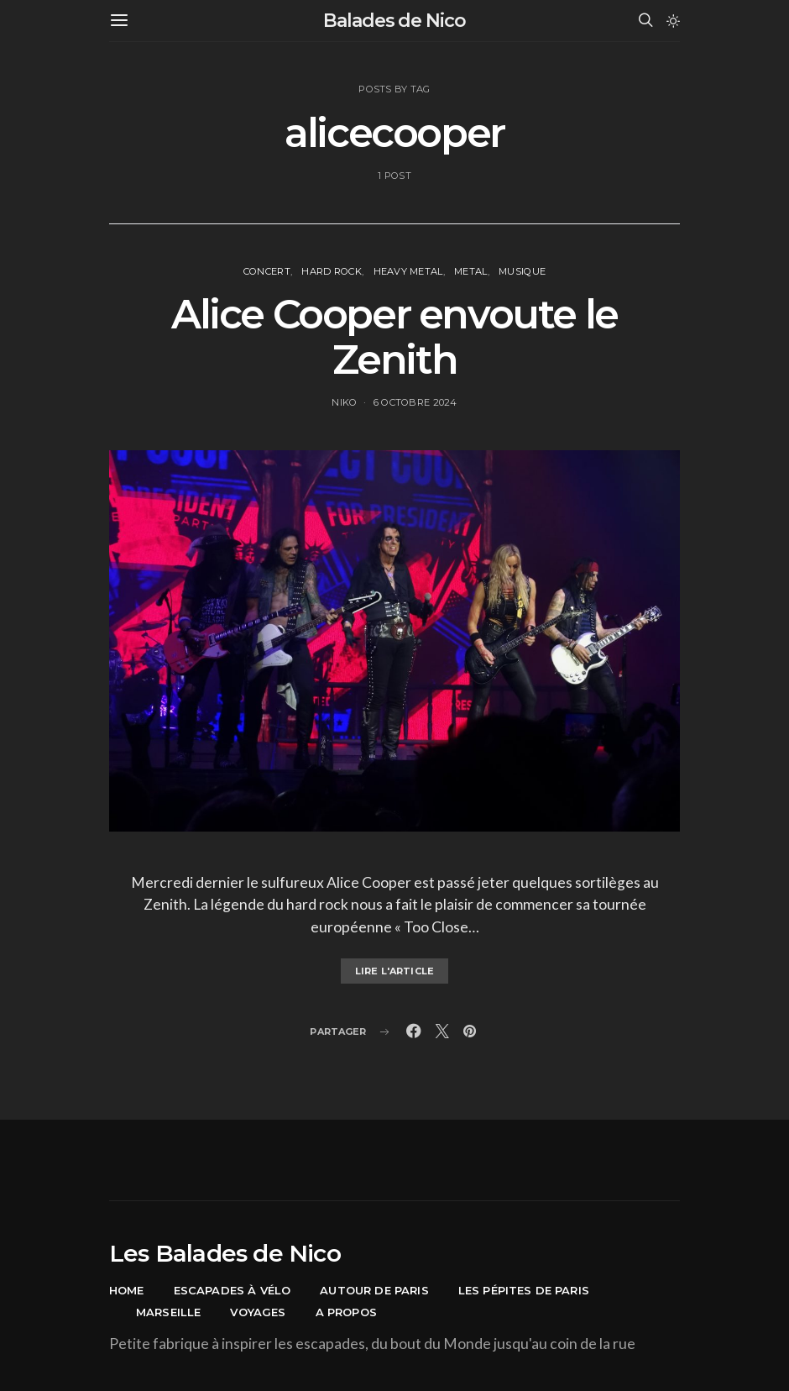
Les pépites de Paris (523, 1290)
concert (266, 271)
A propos (346, 1312)
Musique (522, 271)
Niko (344, 402)
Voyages (257, 1312)
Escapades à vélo (232, 1290)
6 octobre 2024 (415, 402)
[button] (673, 21)
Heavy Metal (408, 271)
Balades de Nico (394, 20)
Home (126, 1290)
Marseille (168, 1312)
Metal (470, 271)
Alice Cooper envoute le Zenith (394, 337)
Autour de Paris (374, 1290)
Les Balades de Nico (225, 1253)
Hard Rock (331, 271)
